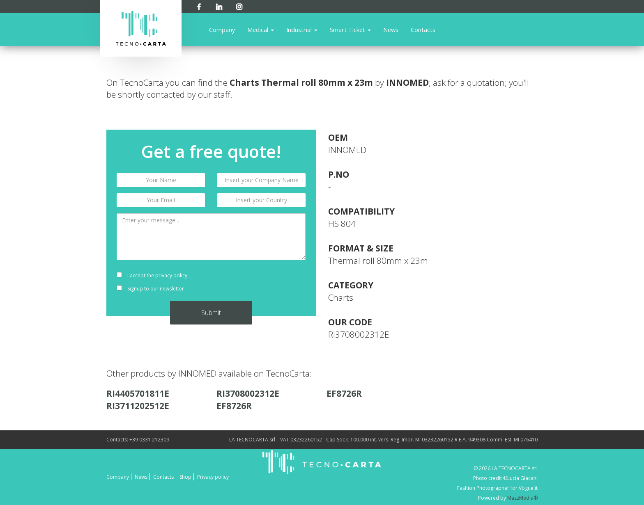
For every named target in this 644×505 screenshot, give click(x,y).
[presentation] (261, 282)
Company (222, 29)
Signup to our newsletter (150, 288)
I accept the (152, 275)
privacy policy (171, 275)
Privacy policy (213, 476)
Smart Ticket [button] (350, 29)
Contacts (423, 29)
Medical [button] (260, 29)
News (390, 29)
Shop (185, 476)
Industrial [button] (301, 29)
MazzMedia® (522, 497)
